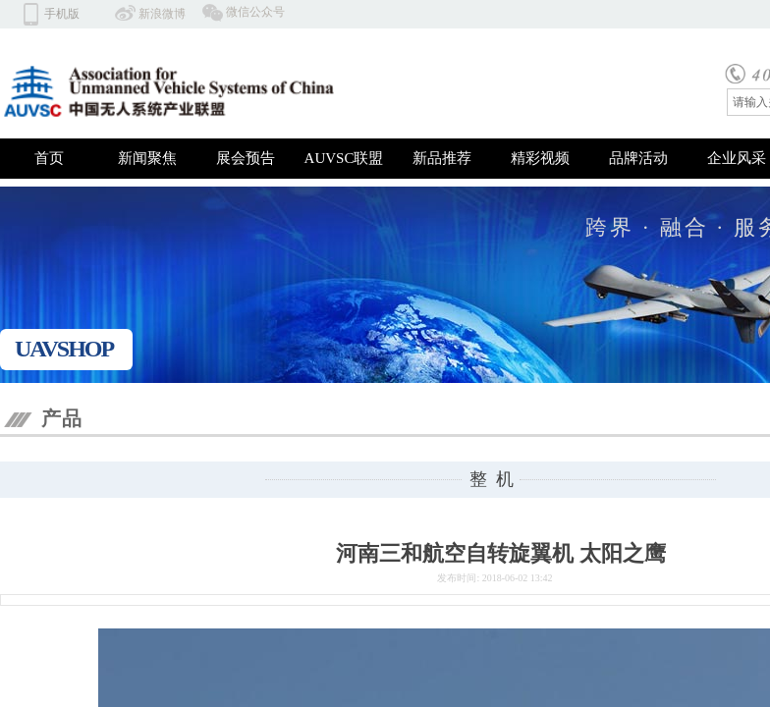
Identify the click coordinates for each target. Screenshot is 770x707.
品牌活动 (638, 158)
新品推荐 (441, 158)
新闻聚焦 (147, 158)
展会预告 (245, 158)
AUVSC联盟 (344, 158)
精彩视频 (540, 158)
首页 (49, 158)
